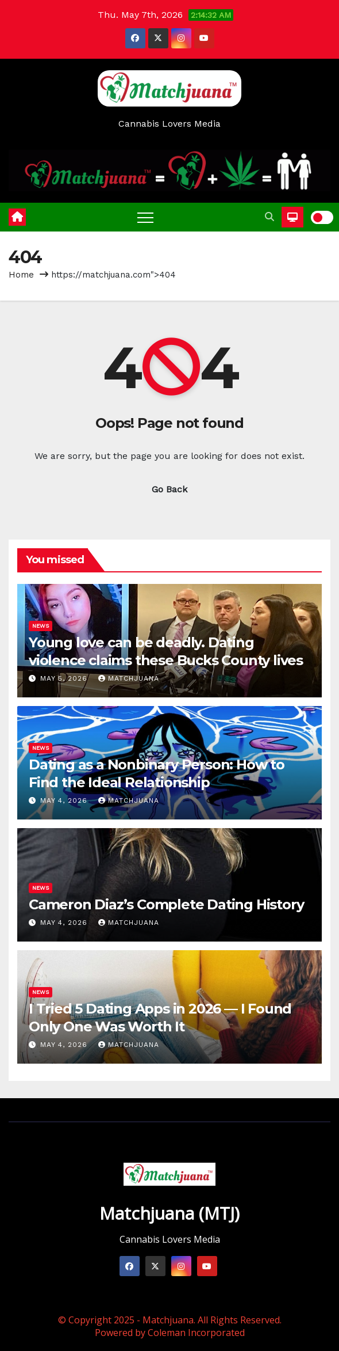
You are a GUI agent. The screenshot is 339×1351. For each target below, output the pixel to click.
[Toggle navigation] (145, 217)
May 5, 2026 (65, 678)
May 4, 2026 (65, 800)
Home (21, 275)
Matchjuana (128, 678)
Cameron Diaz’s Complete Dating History (166, 904)
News (40, 626)
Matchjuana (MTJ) (169, 1213)
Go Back (169, 489)
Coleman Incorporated (196, 1332)
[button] (269, 216)
